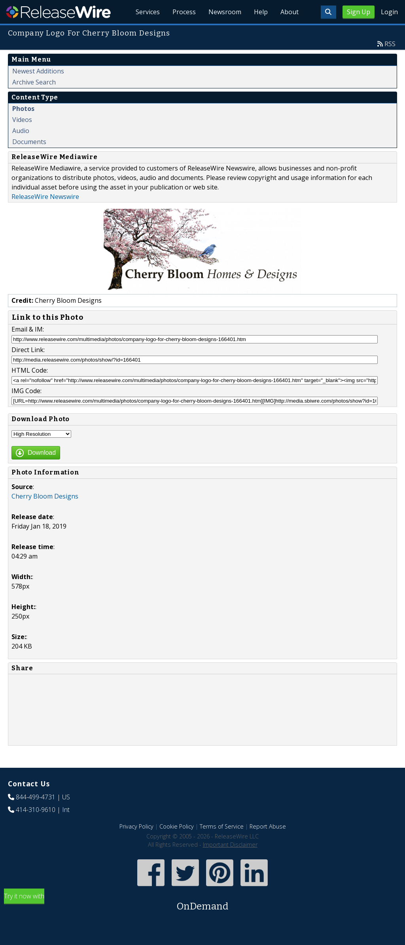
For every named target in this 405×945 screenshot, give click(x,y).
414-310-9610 (35, 809)
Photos (23, 108)
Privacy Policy (136, 826)
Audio (20, 130)
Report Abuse (268, 826)
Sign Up (358, 12)
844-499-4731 (35, 797)
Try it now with (202, 902)
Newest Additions (38, 71)
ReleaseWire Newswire (45, 196)
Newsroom (224, 12)
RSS (390, 43)
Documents (29, 141)
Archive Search (34, 82)
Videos (22, 119)
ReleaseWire (58, 12)
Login (389, 12)
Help (261, 12)
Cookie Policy (176, 826)
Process (184, 12)
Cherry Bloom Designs (44, 496)
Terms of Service (222, 826)
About (289, 12)
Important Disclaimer (230, 844)
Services (148, 12)
